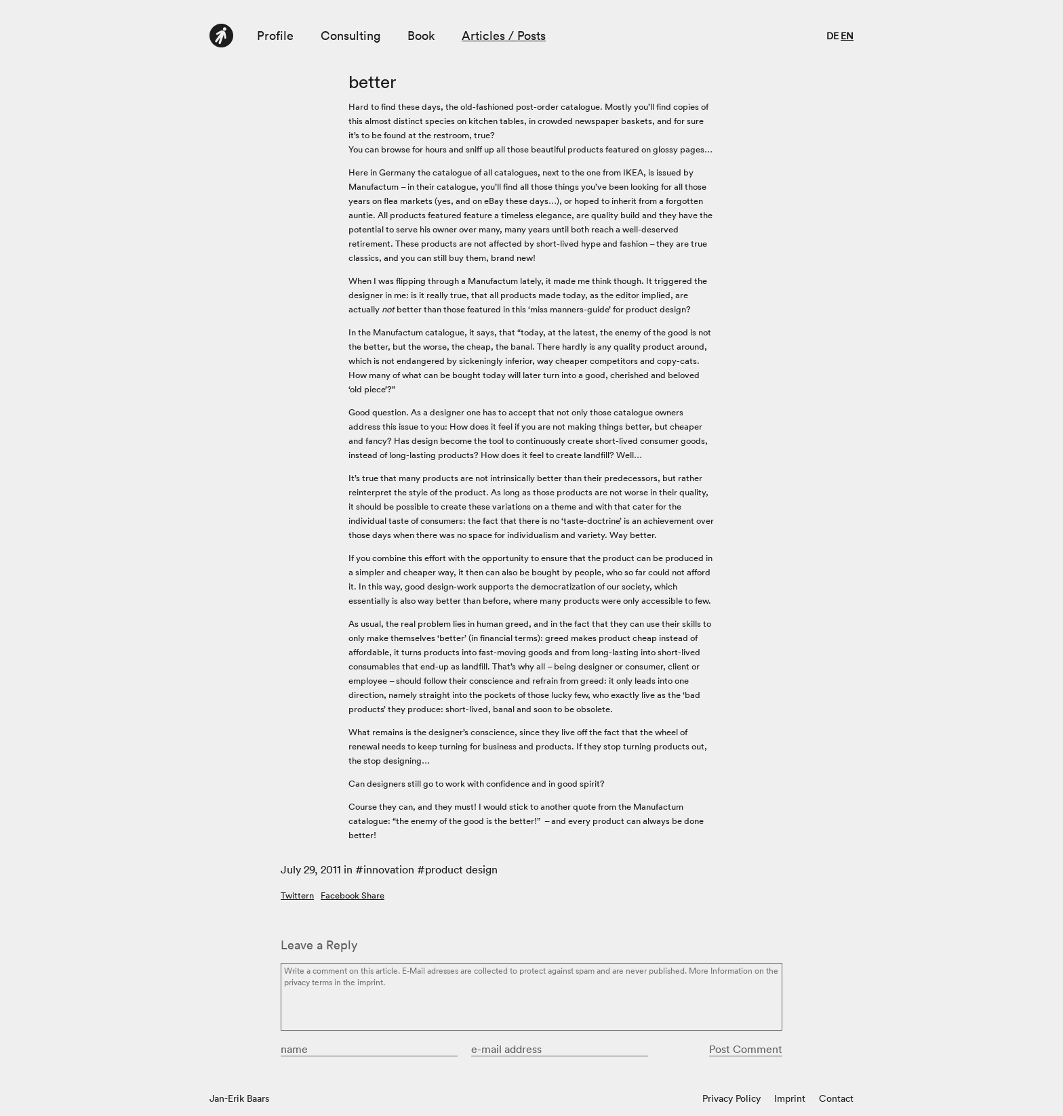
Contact (836, 1098)
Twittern (297, 895)
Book (421, 35)
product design (461, 869)
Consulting (350, 35)
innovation (388, 869)
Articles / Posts (504, 35)
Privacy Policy (731, 1098)
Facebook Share (352, 895)
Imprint (789, 1098)
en (847, 36)
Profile (275, 35)
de (832, 36)
